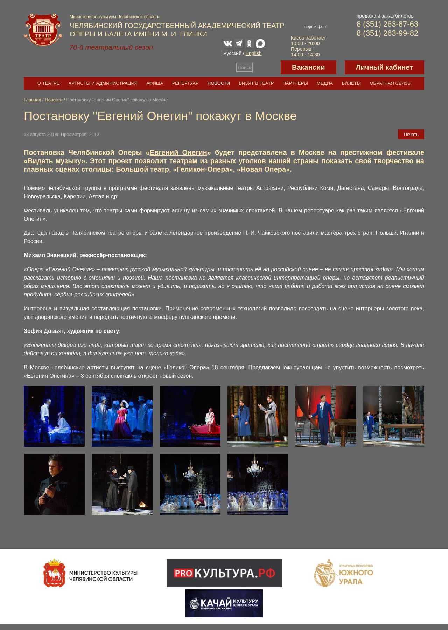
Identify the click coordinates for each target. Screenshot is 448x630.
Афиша (154, 83)
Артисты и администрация (103, 83)
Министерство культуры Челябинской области (115, 16)
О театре (48, 83)
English (254, 53)
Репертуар (185, 83)
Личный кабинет (384, 67)
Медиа (325, 83)
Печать (411, 134)
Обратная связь (390, 83)
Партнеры (295, 83)
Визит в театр (256, 83)
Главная (32, 99)
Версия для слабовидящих (266, 67)
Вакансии (308, 67)
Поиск (244, 67)
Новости (219, 83)
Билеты (351, 83)
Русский (232, 53)
